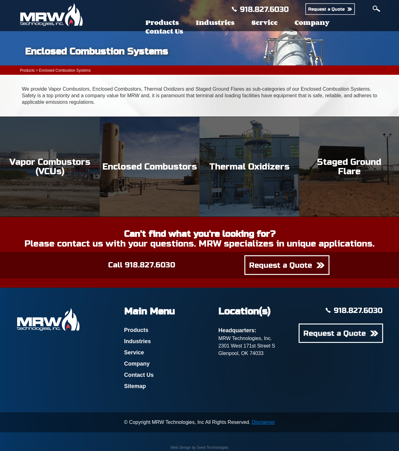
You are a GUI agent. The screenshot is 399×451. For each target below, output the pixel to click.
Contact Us (164, 31)
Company (312, 22)
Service (265, 22)
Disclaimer (263, 422)
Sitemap (135, 386)
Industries (215, 22)
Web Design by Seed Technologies (199, 447)
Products (162, 22)
